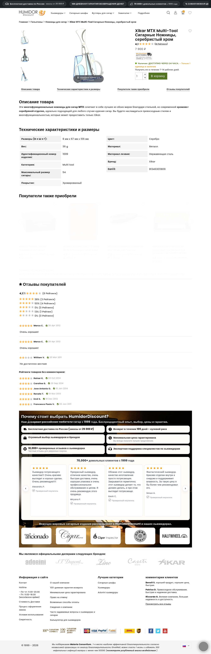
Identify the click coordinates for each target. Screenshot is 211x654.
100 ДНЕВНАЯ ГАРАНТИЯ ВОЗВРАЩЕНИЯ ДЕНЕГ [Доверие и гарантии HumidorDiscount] (98, 3)
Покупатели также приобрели (133, 89)
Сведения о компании (61, 607)
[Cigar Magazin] (140, 536)
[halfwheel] (175, 536)
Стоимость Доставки (29, 601)
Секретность (25, 619)
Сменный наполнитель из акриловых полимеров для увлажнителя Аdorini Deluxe (169, 250)
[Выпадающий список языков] (186, 645)
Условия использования (31, 614)
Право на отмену (58, 597)
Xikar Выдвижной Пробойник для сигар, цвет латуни (125, 248)
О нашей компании (59, 582)
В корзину (158, 76)
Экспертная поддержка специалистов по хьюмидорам (146, 448)
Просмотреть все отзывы (158, 603)
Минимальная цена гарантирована (134, 437)
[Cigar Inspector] (105, 536)
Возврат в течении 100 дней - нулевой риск (140, 429)
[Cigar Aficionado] (36, 536)
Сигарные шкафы (125, 274)
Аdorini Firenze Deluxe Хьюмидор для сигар (32, 248)
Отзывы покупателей (178, 89)
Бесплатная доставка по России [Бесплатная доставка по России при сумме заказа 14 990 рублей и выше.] (34, 3)
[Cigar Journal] (71, 536)
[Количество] (139, 76)
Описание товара (30, 89)
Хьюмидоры (147, 274)
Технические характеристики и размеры (78, 89)
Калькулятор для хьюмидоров (65, 619)
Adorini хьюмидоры (172, 274)
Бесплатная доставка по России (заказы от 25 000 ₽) (61, 429)
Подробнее (144, 13)
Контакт (23, 582)
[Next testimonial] (185, 488)
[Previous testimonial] (26, 488)
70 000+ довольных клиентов (155, 4)
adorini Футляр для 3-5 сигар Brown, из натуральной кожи (81, 248)
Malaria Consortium (80, 644)
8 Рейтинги (161, 43)
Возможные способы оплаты (64, 602)
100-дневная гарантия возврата (66, 587)
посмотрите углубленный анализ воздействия (131, 650)
